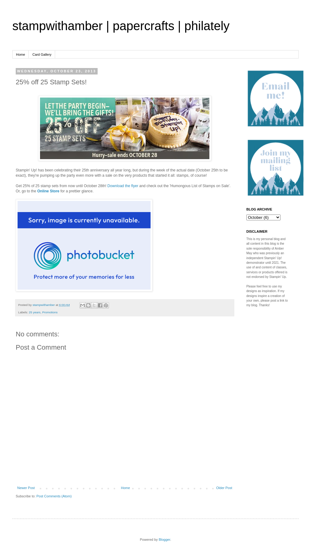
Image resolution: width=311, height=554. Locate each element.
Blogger (164, 539)
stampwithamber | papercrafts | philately (121, 26)
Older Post (224, 488)
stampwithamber (44, 305)
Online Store (48, 191)
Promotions (50, 312)
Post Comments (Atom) (53, 496)
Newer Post (26, 488)
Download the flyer (122, 186)
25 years (35, 312)
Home (20, 54)
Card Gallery (41, 54)
